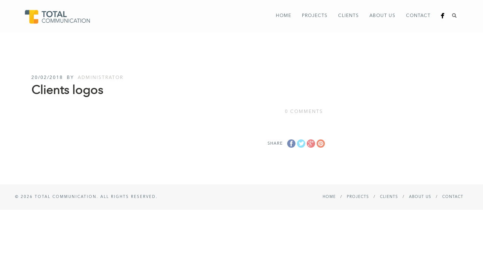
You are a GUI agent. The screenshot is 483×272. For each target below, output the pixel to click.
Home (283, 16)
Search (454, 15)
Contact (418, 16)
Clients (348, 16)
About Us (382, 16)
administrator (100, 78)
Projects (315, 16)
